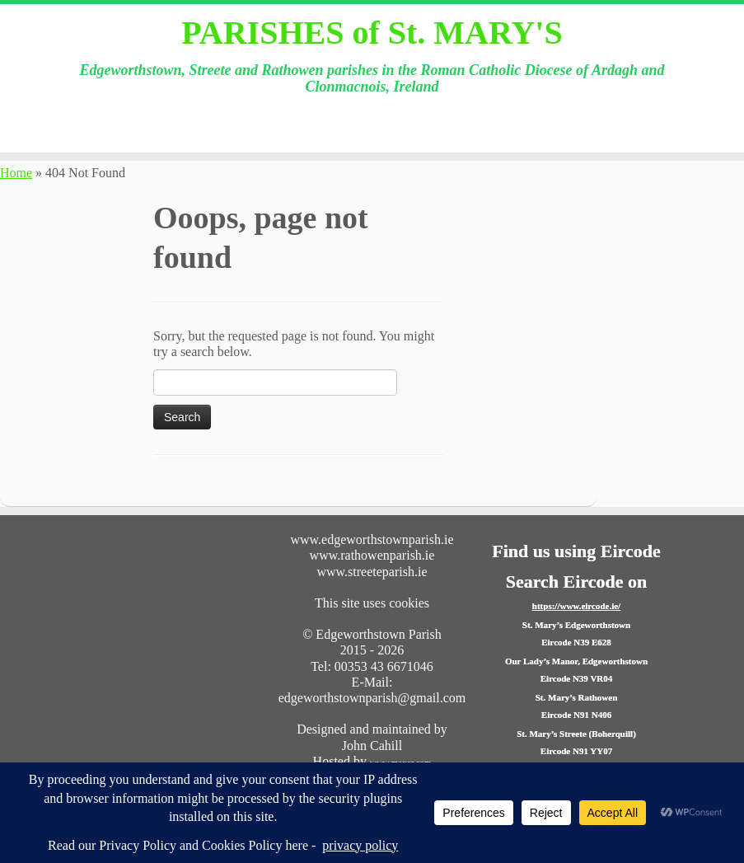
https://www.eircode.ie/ (576, 606)
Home (16, 173)
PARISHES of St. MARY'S (371, 32)
